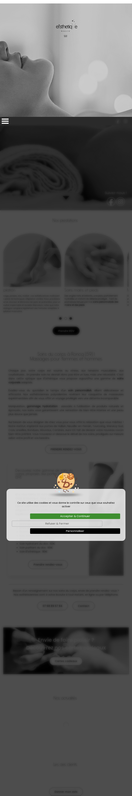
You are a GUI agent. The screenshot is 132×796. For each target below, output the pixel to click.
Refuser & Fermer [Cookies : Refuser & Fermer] (57, 407)
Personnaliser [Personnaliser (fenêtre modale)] (75, 414)
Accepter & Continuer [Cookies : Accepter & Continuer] (75, 399)
